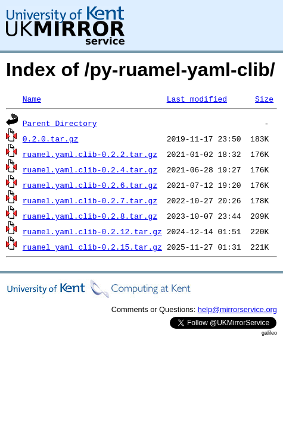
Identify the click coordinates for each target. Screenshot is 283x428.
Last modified (197, 98)
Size (264, 98)
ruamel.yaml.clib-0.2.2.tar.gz (90, 154)
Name (32, 98)
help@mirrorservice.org (237, 309)
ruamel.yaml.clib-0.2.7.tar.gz (90, 200)
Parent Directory (60, 123)
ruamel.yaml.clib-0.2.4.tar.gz (90, 169)
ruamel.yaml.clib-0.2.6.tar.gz (90, 185)
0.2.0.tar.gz (51, 138)
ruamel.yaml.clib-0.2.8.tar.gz (90, 215)
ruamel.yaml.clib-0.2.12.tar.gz (92, 231)
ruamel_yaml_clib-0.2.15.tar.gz (92, 246)
